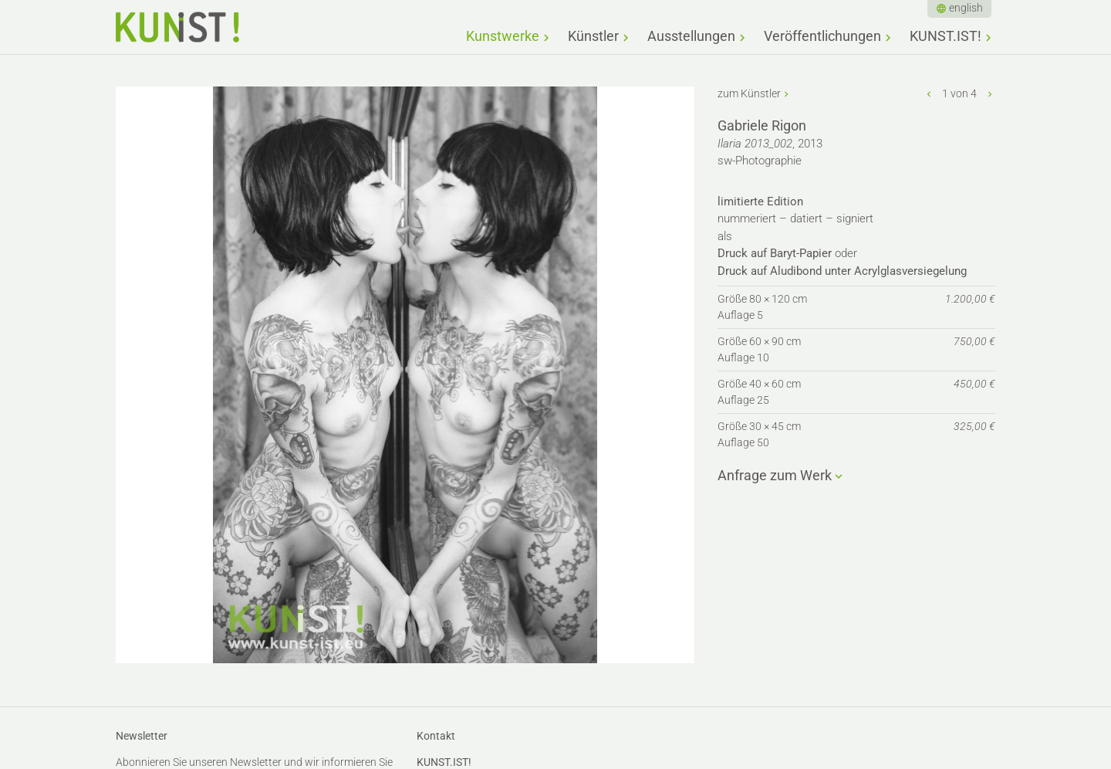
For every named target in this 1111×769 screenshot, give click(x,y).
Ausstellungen (691, 36)
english (966, 8)
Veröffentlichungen (822, 36)
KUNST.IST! (945, 36)
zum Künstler (749, 93)
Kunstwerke (502, 36)
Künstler (593, 36)
